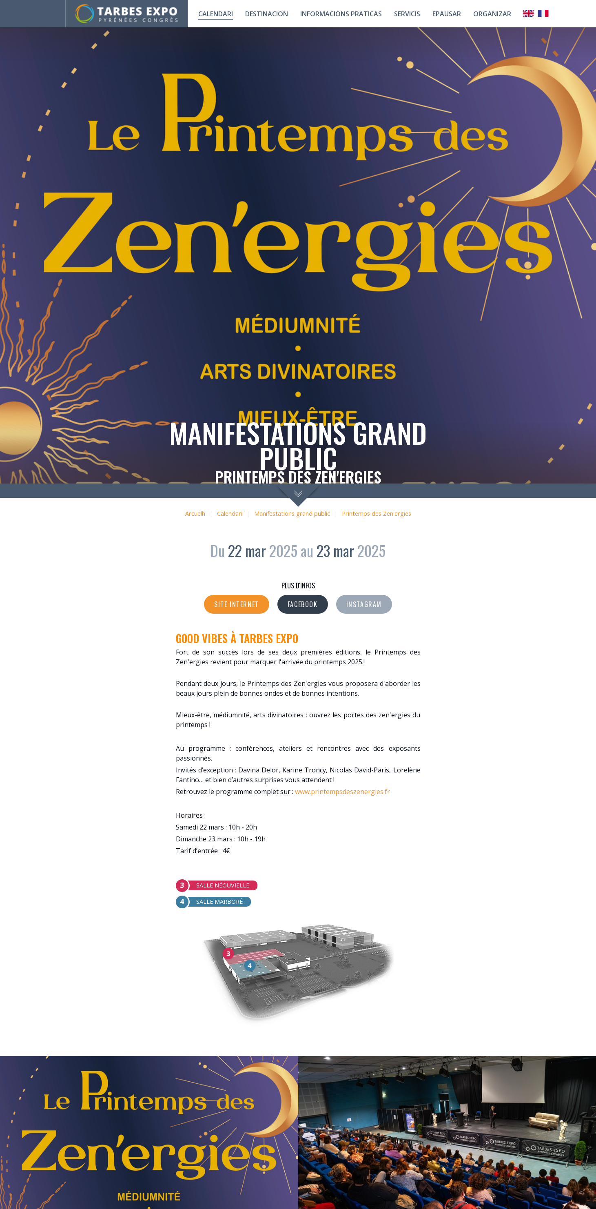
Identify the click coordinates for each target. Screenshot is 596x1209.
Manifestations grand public (292, 513)
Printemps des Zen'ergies (376, 513)
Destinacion (266, 13)
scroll (298, 495)
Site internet (236, 604)
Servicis (407, 13)
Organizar (492, 13)
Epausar (446, 13)
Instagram (364, 604)
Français (543, 13)
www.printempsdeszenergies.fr (342, 791)
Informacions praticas (341, 13)
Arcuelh (195, 513)
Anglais (528, 13)
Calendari (229, 513)
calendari (215, 13)
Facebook (303, 604)
